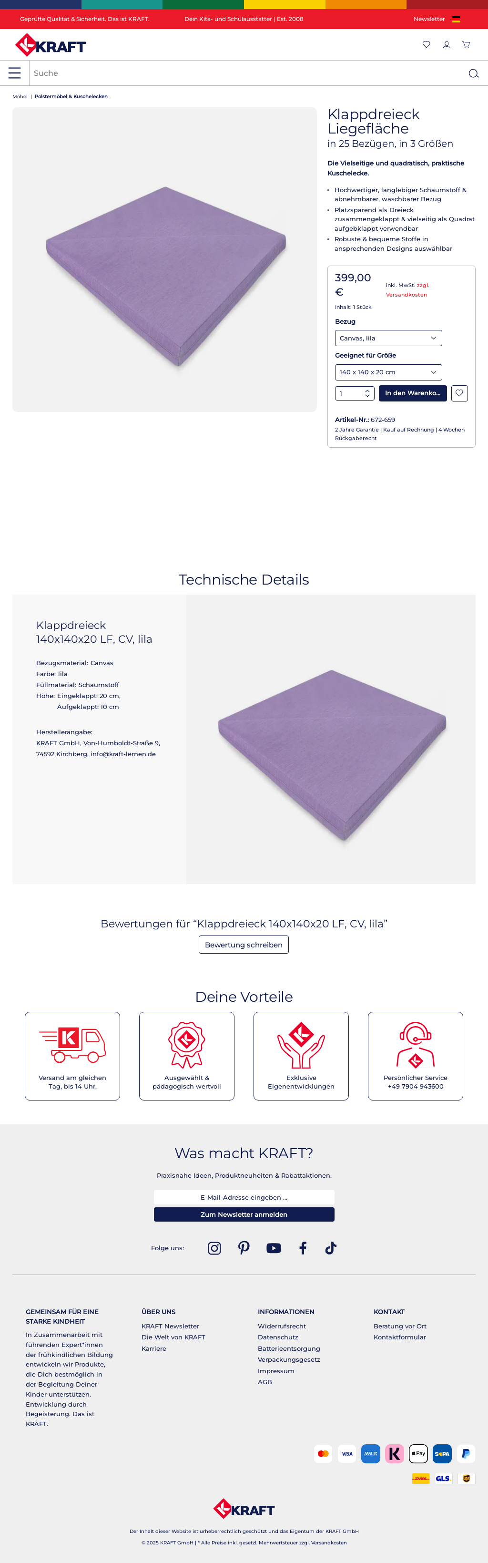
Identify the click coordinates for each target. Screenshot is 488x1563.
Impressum (276, 1371)
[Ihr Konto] (446, 45)
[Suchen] (473, 73)
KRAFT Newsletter (170, 1326)
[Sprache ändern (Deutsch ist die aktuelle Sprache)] (458, 19)
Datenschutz (278, 1337)
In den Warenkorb (414, 393)
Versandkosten (329, 1543)
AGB (265, 1382)
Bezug (345, 321)
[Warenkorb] (466, 45)
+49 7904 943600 (416, 1086)
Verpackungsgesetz (289, 1359)
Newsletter (429, 18)
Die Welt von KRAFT (173, 1337)
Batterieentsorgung (289, 1348)
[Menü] (14, 73)
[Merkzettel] (427, 45)
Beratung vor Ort (400, 1326)
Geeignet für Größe (365, 355)
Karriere (154, 1348)
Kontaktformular (400, 1337)
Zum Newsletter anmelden (244, 1214)
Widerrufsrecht (282, 1326)
